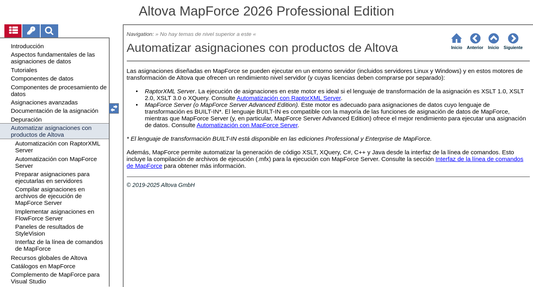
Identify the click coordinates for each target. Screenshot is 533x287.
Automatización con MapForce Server (247, 125)
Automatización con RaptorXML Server (289, 97)
